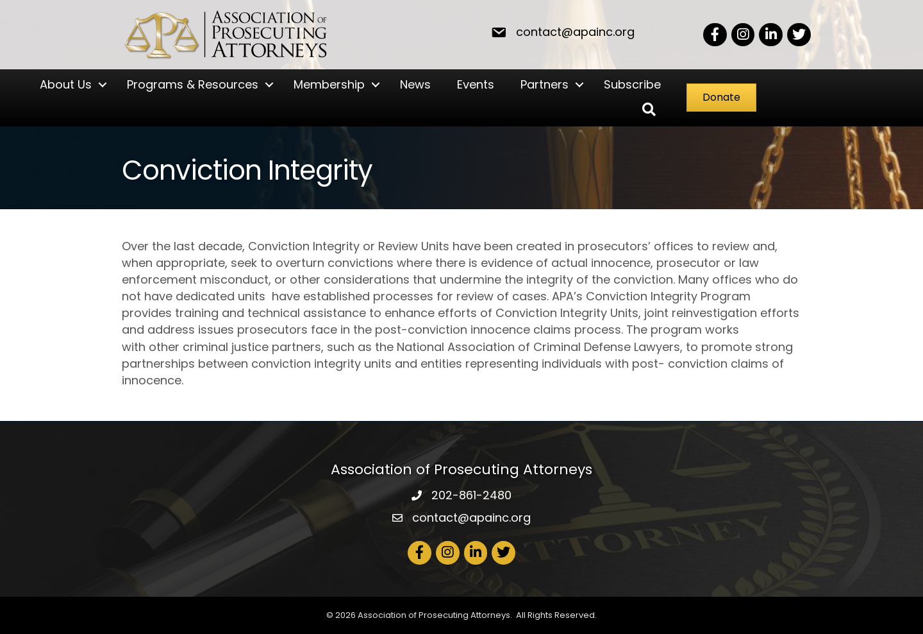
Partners (544, 84)
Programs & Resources (192, 84)
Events (475, 84)
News (414, 84)
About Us (65, 84)
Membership (328, 84)
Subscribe (631, 84)
